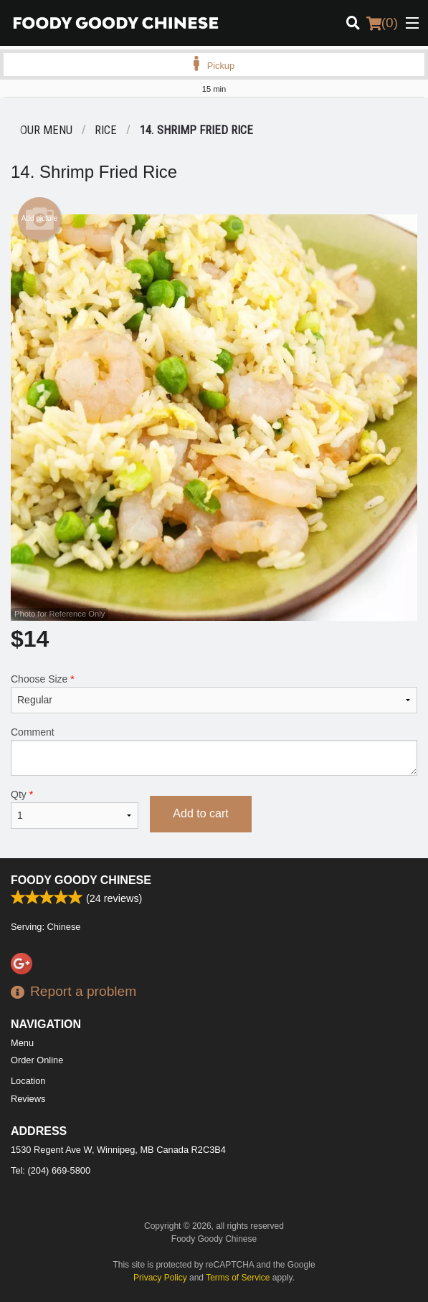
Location (28, 1080)
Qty (74, 809)
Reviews (28, 1098)
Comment (214, 751)
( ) (382, 23)
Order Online (37, 1060)
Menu (22, 1042)
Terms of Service (238, 1278)
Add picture (40, 218)
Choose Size (214, 693)
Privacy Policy (160, 1278)
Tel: (50, 1170)
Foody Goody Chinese (81, 880)
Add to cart (200, 813)
